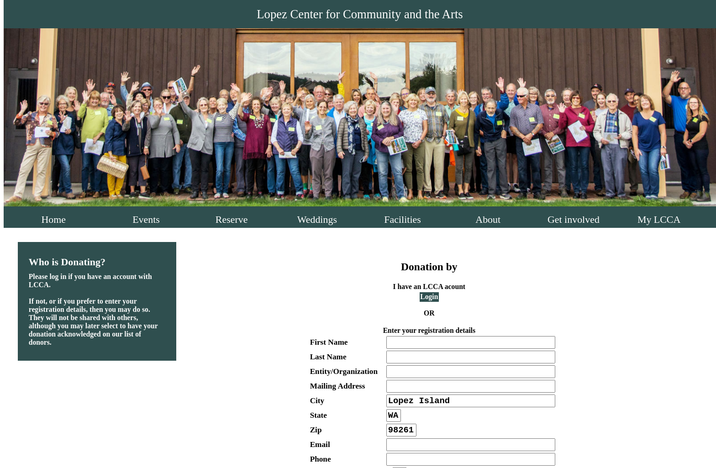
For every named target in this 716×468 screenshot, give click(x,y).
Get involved (574, 219)
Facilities (402, 219)
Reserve (232, 219)
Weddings (317, 219)
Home (53, 219)
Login (429, 296)
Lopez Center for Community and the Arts (360, 14)
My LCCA (658, 219)
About (487, 219)
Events (146, 219)
